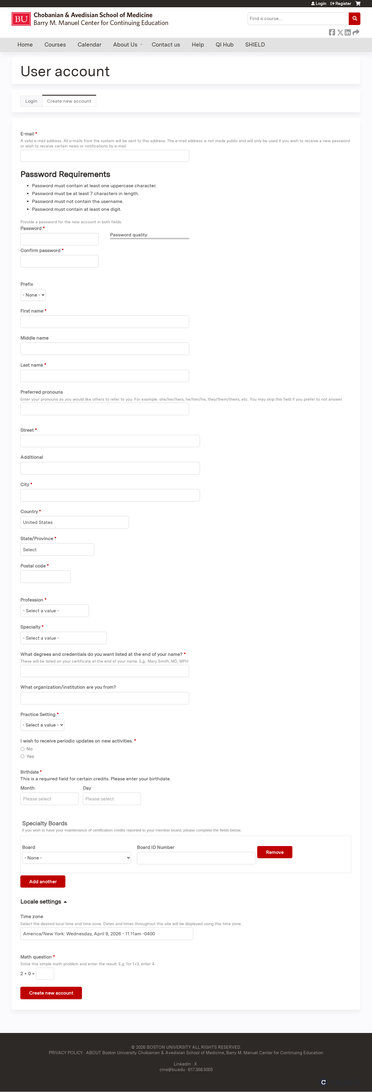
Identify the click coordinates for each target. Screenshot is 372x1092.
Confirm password (40, 250)
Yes (30, 756)
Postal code (33, 566)
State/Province (36, 538)
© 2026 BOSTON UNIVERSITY (161, 1047)
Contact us (166, 44)
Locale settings (40, 901)
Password (31, 228)
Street (27, 430)
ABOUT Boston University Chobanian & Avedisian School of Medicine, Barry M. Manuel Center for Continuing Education (204, 1052)
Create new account (71, 102)
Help (198, 44)
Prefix (26, 284)
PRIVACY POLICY (66, 1052)
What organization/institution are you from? (68, 687)
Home (25, 44)
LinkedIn (347, 31)
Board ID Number (155, 847)
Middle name (34, 338)
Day (87, 788)
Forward (355, 31)
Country (29, 511)
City (24, 484)
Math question (36, 957)
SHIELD (255, 44)
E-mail (27, 134)
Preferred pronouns (41, 392)
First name (31, 311)
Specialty (30, 627)
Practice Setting (38, 714)
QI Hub (225, 44)
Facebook (332, 31)
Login (321, 3)
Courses (55, 44)
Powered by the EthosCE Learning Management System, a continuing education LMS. (339, 1082)
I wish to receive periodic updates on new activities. (76, 741)
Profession (31, 600)
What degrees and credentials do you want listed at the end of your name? (101, 654)
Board (28, 847)
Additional (31, 457)
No (29, 749)
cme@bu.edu (172, 1069)
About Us (125, 44)
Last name (31, 365)
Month (27, 788)
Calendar (89, 44)
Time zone (31, 916)
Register (343, 3)
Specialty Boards (44, 823)
